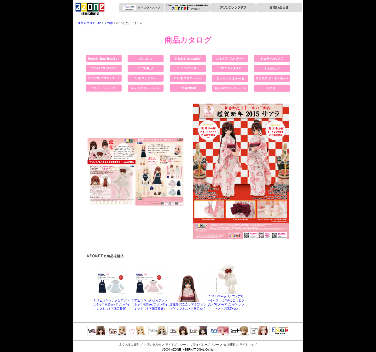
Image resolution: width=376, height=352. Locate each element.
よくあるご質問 (129, 344)
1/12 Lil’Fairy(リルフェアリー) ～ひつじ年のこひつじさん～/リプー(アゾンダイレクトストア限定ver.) (226, 300)
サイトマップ (248, 344)
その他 (108, 23)
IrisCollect (178, 331)
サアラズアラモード (137, 331)
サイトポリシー (176, 344)
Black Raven (158, 331)
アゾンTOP (280, 331)
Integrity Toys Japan (260, 331)
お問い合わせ (152, 344)
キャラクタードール (219, 331)
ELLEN (198, 331)
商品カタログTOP (89, 23)
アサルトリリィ (239, 331)
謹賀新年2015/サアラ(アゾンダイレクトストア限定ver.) (188, 304)
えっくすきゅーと (96, 331)
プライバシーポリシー (204, 344)
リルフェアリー (117, 331)
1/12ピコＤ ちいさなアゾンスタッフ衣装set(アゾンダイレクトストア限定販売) (111, 302)
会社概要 (229, 344)
